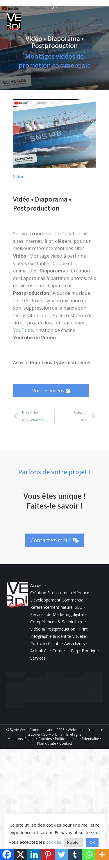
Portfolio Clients (45, 643)
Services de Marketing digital (57, 614)
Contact (59, 650)
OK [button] (92, 842)
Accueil (36, 585)
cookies (53, 842)
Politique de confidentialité (77, 738)
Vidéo (18, 176)
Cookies (45, 738)
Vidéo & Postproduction (52, 629)
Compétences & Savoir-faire (57, 621)
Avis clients (74, 643)
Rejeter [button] (73, 842)
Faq (74, 650)
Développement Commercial (57, 600)
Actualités (39, 650)
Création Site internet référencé (60, 592)
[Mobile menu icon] (99, 22)
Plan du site (46, 743)
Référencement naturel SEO (56, 607)
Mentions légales (21, 738)
